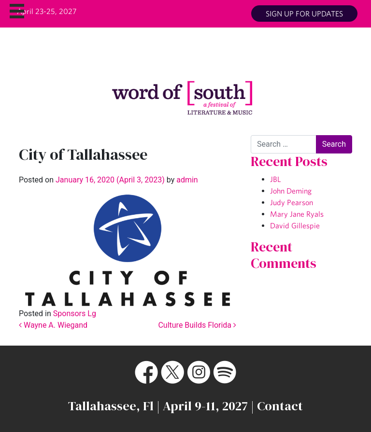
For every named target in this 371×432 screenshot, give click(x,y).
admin (186, 179)
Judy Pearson (291, 202)
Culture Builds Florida (197, 325)
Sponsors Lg (74, 313)
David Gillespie (295, 225)
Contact (280, 406)
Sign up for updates (304, 13)
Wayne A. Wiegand (53, 325)
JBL (275, 179)
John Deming (291, 190)
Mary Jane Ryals (297, 213)
